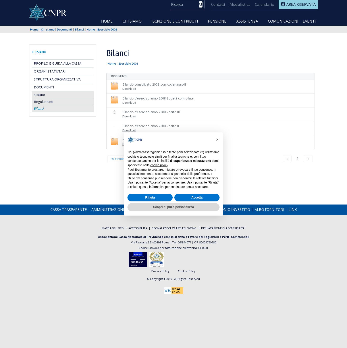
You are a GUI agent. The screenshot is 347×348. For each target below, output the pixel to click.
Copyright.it (157, 279)
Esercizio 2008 (107, 29)
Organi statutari (50, 71)
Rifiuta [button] (150, 197)
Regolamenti (43, 101)
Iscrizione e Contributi (175, 21)
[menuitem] (218, 4)
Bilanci (79, 29)
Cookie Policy (187, 271)
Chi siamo (132, 21)
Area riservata (298, 4)
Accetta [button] (197, 197)
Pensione (217, 21)
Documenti (64, 29)
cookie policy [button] (159, 165)
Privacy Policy (160, 271)
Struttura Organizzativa (57, 79)
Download (129, 89)
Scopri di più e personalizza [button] (173, 207)
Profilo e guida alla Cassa (57, 63)
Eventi (309, 21)
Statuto (39, 94)
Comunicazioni (283, 21)
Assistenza (247, 21)
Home (107, 21)
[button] (217, 139)
